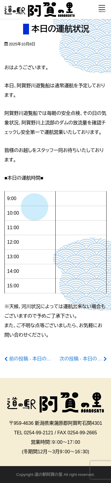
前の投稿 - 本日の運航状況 (37, 358)
